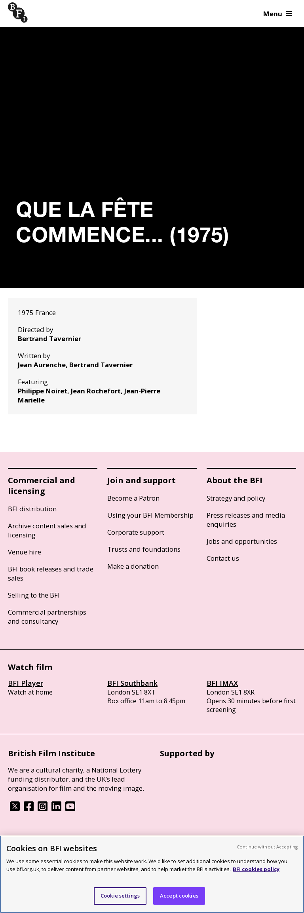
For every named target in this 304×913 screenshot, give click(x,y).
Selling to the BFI (34, 595)
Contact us (223, 558)
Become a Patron (133, 498)
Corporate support (135, 532)
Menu (277, 13)
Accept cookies (179, 895)
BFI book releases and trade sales (50, 573)
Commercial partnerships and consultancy (47, 616)
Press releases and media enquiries (246, 520)
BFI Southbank (132, 683)
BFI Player (25, 683)
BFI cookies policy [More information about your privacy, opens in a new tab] (256, 869)
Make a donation (133, 566)
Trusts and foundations (143, 549)
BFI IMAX (222, 683)
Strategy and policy (236, 498)
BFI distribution (32, 508)
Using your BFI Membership (150, 515)
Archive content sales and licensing (47, 530)
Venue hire (24, 551)
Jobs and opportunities (242, 541)
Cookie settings (120, 895)
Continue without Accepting (267, 847)
